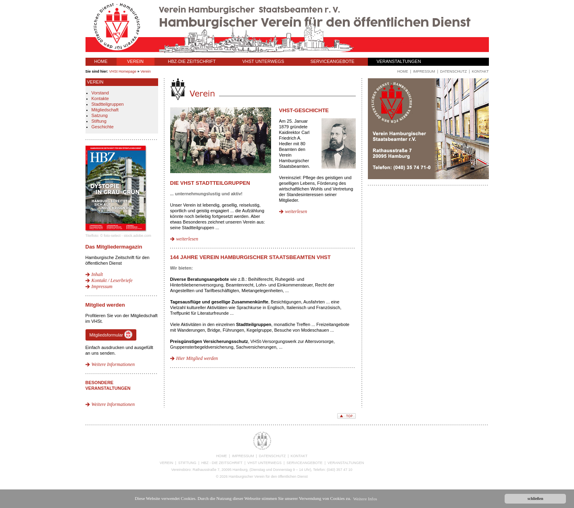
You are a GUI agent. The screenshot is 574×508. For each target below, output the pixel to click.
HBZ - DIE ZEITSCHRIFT (221, 463)
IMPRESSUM (243, 456)
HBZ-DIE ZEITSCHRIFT (192, 61)
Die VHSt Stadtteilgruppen (210, 183)
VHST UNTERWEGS (263, 61)
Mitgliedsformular (111, 334)
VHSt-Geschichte (304, 110)
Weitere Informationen (113, 364)
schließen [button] (535, 498)
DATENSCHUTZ (272, 456)
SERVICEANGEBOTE (332, 61)
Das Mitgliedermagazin (114, 247)
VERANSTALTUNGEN (398, 61)
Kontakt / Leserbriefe (112, 280)
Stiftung (99, 121)
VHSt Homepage (123, 71)
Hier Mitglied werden (197, 358)
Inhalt (97, 274)
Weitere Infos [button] (365, 498)
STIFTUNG (187, 463)
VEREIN (135, 61)
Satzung (100, 115)
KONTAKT (299, 456)
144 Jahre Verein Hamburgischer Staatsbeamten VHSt (250, 257)
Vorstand (100, 92)
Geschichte (103, 126)
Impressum (102, 286)
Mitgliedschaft (105, 109)
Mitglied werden (105, 305)
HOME (101, 61)
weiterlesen (187, 239)
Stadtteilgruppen (108, 104)
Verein (145, 71)
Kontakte (100, 98)
